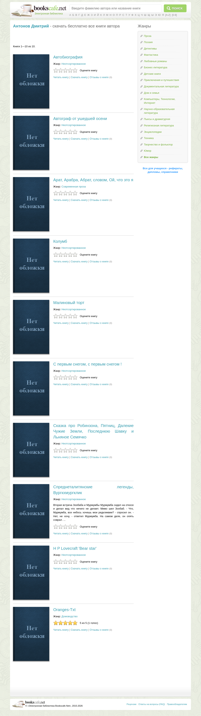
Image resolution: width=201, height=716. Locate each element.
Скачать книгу (79, 77)
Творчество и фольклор (158, 144)
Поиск (177, 8)
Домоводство (70, 616)
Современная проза (74, 186)
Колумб (60, 241)
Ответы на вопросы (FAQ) (151, 704)
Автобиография (67, 57)
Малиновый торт (68, 302)
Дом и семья (151, 92)
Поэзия (148, 42)
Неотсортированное (74, 63)
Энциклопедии (153, 131)
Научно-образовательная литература (159, 111)
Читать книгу (61, 77)
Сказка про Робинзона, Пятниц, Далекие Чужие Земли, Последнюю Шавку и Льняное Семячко (93, 431)
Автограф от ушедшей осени (80, 118)
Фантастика (151, 54)
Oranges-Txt (64, 609)
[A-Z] (167, 15)
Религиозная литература (159, 125)
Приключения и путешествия (161, 80)
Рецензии (131, 704)
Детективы (150, 48)
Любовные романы (155, 61)
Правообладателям (177, 704)
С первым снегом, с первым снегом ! (87, 364)
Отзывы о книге (99, 77)
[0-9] (174, 15)
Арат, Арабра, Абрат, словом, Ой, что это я (93, 180)
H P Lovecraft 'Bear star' (74, 548)
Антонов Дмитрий (31, 26)
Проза (147, 35)
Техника (149, 138)
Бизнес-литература (155, 67)
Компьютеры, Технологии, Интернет (159, 101)
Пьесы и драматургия (157, 119)
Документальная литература (161, 86)
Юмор (147, 150)
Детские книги (152, 73)
